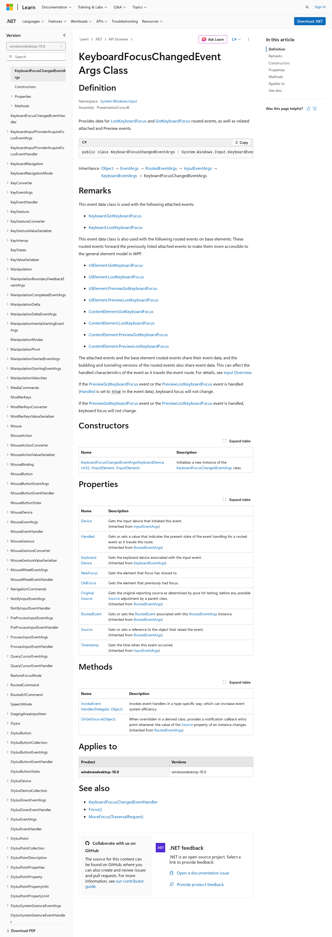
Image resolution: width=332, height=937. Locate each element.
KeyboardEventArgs (119, 175)
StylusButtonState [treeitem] (25, 771)
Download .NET (310, 21)
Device (86, 520)
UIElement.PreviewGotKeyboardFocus (123, 288)
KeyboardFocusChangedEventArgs (204, 467)
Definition (277, 49)
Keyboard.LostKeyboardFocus (116, 227)
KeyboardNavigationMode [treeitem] (32, 173)
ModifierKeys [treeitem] (21, 397)
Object (107, 168)
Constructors (279, 62)
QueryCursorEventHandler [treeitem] (32, 665)
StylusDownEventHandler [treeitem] (31, 809)
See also (275, 90)
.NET (98, 39)
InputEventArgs (198, 168)
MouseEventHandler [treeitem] (27, 531)
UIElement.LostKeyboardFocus (116, 276)
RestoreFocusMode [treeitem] (26, 675)
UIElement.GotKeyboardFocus (116, 265)
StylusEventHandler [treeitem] (26, 828)
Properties (277, 69)
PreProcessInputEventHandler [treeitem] (34, 627)
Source (114, 598)
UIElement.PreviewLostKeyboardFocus (123, 300)
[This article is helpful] (308, 108)
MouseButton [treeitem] (22, 473)
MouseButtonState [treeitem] (26, 502)
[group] (166, 152)
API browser (118, 39)
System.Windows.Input (118, 101)
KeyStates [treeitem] (18, 249)
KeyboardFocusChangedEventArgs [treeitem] (40, 74)
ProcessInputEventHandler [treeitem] (32, 646)
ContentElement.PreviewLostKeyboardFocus (129, 346)
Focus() (95, 809)
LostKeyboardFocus (129, 121)
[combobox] (36, 46)
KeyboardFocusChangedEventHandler (123, 802)
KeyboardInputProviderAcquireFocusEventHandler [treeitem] (37, 151)
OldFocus (88, 582)
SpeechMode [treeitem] (21, 704)
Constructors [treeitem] (25, 86)
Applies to (277, 83)
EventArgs (129, 168)
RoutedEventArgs (161, 168)
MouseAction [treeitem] (21, 435)
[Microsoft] (9, 7)
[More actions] (248, 39)
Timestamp (90, 644)
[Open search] (307, 7)
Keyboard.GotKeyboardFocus (115, 215)
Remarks (275, 55)
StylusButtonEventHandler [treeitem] (32, 761)
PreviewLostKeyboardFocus (187, 384)
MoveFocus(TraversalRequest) (116, 816)
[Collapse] (64, 35)
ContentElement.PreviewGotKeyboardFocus (128, 334)
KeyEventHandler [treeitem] (24, 201)
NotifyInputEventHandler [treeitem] (31, 608)
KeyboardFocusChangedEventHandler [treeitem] (38, 119)
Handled (87, 391)
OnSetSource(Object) (98, 718)
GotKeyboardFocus (172, 121)
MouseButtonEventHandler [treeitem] (32, 492)
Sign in (320, 6)
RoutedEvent (91, 613)
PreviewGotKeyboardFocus (113, 384)
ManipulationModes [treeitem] (27, 339)
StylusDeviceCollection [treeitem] (29, 790)
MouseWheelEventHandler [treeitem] (32, 579)
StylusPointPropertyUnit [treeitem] (30, 895)
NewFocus (89, 572)
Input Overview (237, 372)
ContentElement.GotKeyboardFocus (121, 311)
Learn (84, 39)
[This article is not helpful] (314, 108)
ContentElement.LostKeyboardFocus (121, 323)
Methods (276, 76)
